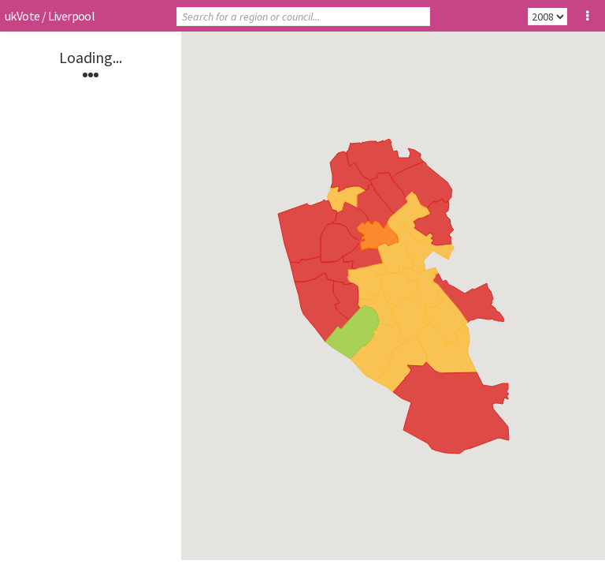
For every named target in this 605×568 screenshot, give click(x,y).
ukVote (22, 16)
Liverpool (71, 16)
